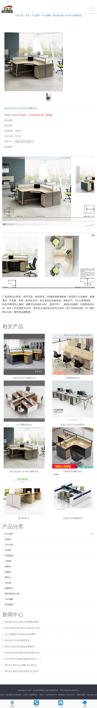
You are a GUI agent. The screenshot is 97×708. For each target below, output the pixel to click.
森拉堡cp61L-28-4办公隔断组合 (67, 15)
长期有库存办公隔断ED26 (24, 378)
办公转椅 (9, 534)
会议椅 (8, 539)
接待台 (8, 577)
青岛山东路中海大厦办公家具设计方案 (22, 628)
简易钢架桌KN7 (73, 378)
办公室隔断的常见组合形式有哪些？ (21, 634)
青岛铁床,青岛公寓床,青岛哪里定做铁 (22, 622)
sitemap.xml (91, 695)
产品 (60, 704)
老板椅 (8, 572)
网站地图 (81, 695)
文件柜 (8, 550)
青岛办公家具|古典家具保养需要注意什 (22, 653)
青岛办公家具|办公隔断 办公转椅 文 (21, 665)
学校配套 (9, 555)
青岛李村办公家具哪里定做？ (18, 640)
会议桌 (8, 583)
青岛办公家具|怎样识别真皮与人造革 (21, 671)
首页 (27, 15)
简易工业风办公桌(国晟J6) (73, 424)
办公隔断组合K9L (24, 424)
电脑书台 (9, 588)
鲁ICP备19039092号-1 (69, 690)
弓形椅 (8, 561)
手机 (36, 704)
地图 (12, 704)
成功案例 (9, 604)
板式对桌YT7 (24, 518)
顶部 (85, 704)
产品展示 (36, 15)
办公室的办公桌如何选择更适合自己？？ (23, 659)
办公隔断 (46, 15)
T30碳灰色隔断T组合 (72, 471)
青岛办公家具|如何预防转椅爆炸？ (20, 646)
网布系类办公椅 (12, 593)
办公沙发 (9, 544)
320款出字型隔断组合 (73, 518)
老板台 (8, 566)
